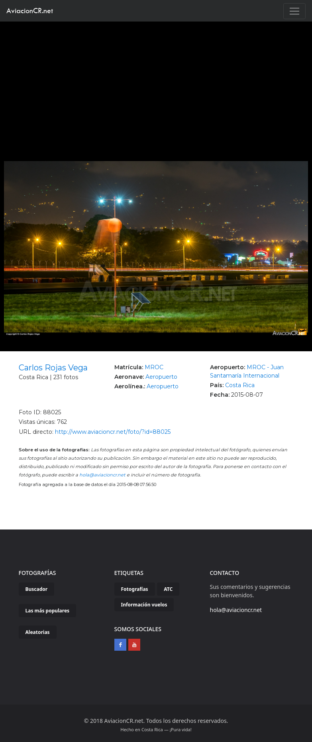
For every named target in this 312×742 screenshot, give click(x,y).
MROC (154, 367)
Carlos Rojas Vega (53, 367)
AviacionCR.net (29, 10)
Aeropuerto (161, 376)
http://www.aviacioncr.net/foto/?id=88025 (113, 431)
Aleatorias (38, 632)
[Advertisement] (156, 81)
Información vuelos (144, 604)
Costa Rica (240, 385)
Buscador (37, 589)
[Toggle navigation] (294, 11)
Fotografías (134, 589)
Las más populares (48, 610)
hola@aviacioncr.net (102, 475)
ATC (168, 589)
